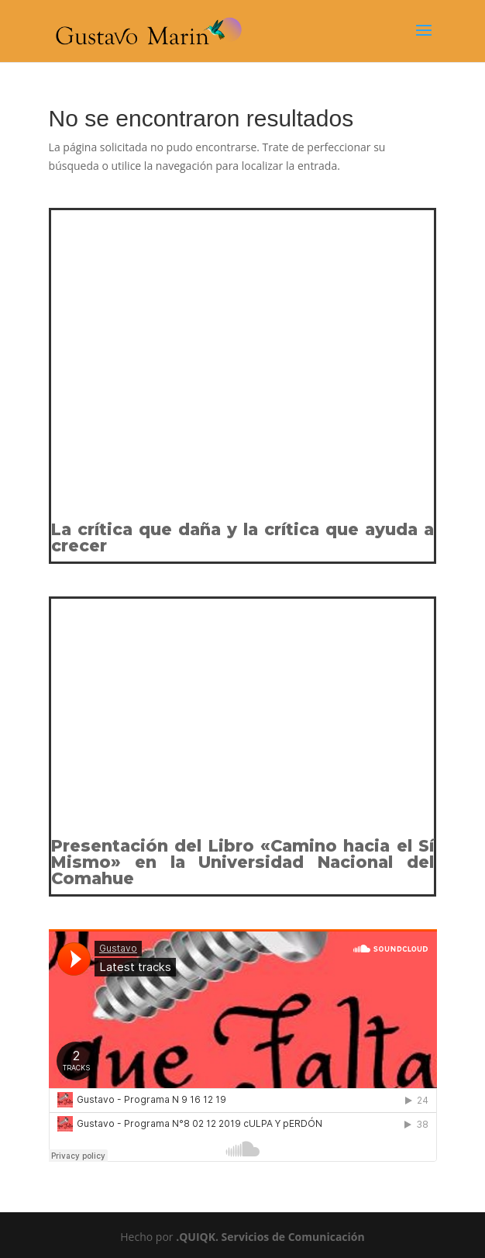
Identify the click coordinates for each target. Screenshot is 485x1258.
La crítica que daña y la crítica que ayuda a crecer (243, 537)
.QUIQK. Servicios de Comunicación (270, 1236)
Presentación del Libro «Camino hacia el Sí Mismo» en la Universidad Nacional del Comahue (243, 862)
